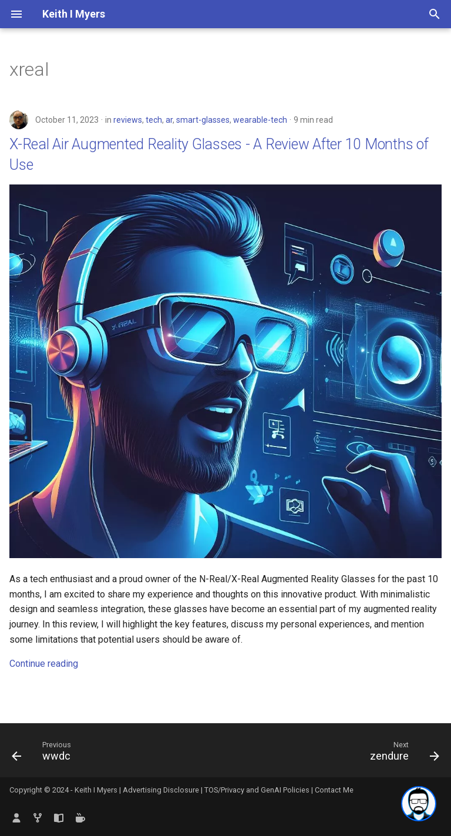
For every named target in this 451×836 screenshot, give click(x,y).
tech (154, 120)
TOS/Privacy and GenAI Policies (257, 789)
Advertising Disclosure (161, 789)
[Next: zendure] (402, 753)
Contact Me (334, 789)
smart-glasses (203, 120)
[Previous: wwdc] (44, 753)
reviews (127, 120)
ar (169, 120)
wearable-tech (260, 120)
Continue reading (43, 663)
